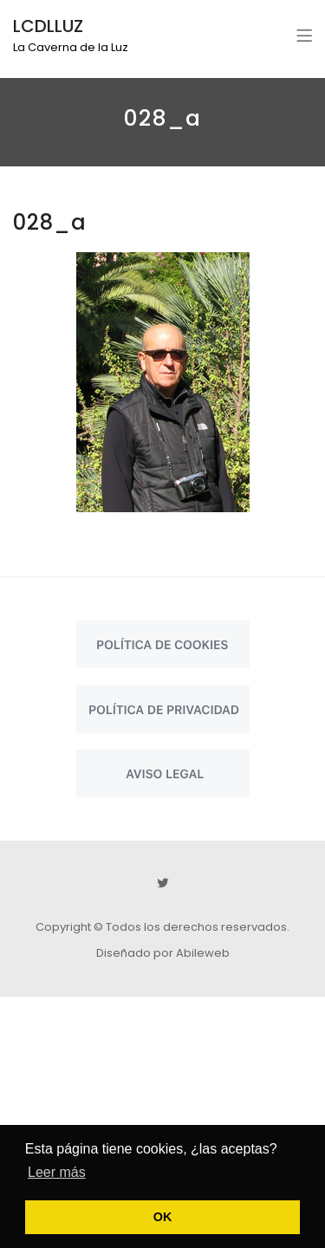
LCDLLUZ (48, 26)
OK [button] (162, 1217)
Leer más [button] (57, 1172)
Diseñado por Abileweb (163, 953)
